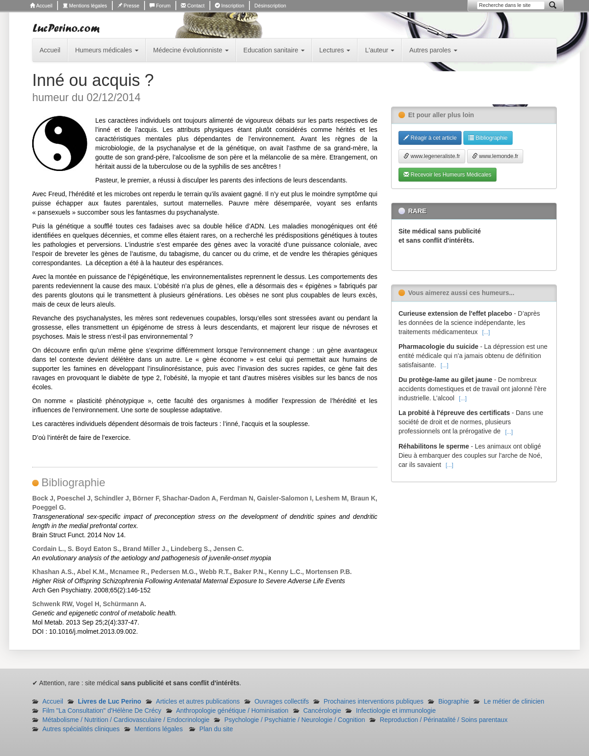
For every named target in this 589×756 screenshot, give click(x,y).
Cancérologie (322, 710)
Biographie (453, 701)
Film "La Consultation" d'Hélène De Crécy (102, 710)
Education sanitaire (274, 50)
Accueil (41, 5)
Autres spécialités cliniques (81, 729)
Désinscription (270, 5)
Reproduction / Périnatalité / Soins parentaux (444, 719)
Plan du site (216, 729)
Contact (193, 5)
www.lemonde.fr (495, 156)
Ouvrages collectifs (281, 701)
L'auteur (379, 50)
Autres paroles (433, 50)
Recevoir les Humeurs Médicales (447, 174)
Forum (160, 5)
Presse (128, 5)
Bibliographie (488, 138)
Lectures (335, 50)
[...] (486, 332)
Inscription (229, 5)
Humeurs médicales (107, 50)
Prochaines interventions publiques (373, 701)
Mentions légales (85, 5)
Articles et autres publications (198, 701)
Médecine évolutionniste (191, 50)
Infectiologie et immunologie (396, 710)
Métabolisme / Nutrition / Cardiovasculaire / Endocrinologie (125, 719)
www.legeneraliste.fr (432, 156)
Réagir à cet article (430, 138)
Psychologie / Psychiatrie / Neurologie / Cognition (294, 719)
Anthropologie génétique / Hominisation (232, 710)
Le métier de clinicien (514, 701)
